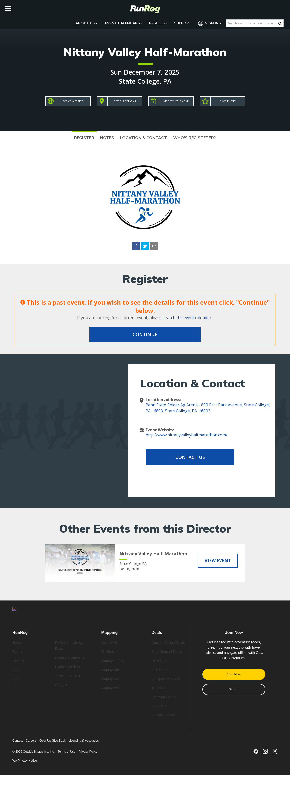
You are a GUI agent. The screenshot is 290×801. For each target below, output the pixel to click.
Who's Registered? (194, 137)
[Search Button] (280, 23)
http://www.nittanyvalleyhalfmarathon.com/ (186, 435)
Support (182, 23)
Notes (107, 137)
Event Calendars (124, 23)
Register (84, 137)
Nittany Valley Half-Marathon (145, 52)
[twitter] (145, 247)
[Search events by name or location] (252, 23)
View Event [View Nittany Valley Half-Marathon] (218, 560)
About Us (87, 23)
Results (158, 23)
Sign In (210, 23)
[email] (154, 247)
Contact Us (186, 457)
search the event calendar (187, 317)
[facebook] (136, 247)
